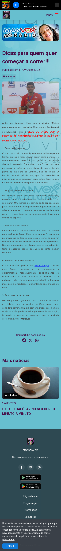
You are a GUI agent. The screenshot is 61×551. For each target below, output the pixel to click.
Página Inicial (30, 496)
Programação (30, 503)
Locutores (30, 516)
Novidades (9, 76)
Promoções (30, 509)
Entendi (10, 546)
